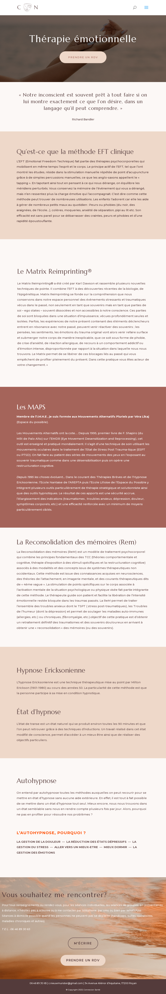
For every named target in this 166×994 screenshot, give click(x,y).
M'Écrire (83, 943)
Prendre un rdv (83, 57)
